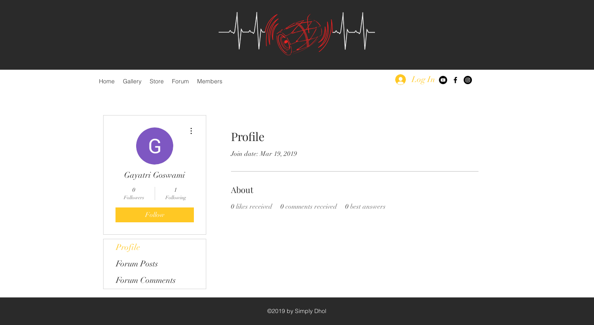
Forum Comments (146, 280)
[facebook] (455, 80)
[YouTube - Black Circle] (443, 80)
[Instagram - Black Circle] (468, 80)
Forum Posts (137, 264)
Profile (128, 247)
